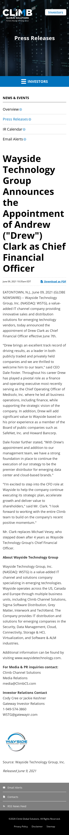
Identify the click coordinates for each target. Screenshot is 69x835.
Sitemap (51, 826)
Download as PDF (53, 281)
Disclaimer (37, 826)
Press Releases (15, 119)
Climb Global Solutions (27, 818)
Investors (55, 12)
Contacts (13, 797)
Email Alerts (13, 139)
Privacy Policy (21, 826)
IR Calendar (12, 129)
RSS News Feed (17, 806)
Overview (11, 109)
